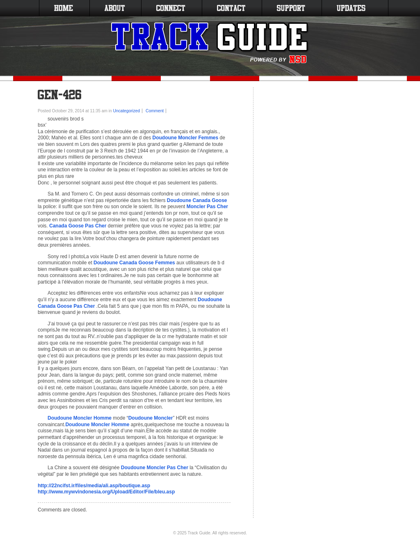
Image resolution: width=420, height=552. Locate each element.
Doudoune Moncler (150, 418)
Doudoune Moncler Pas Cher (154, 467)
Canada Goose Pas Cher (77, 226)
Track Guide (199, 533)
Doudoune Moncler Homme (80, 418)
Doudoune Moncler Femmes (186, 138)
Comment (155, 111)
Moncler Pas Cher (207, 206)
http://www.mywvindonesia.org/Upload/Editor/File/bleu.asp (106, 492)
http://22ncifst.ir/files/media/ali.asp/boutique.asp (94, 485)
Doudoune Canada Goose (197, 200)
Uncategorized (126, 111)
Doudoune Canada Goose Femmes (134, 263)
